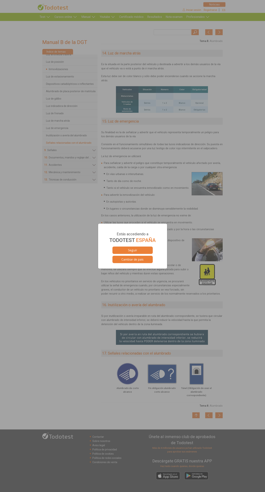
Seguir (132, 250)
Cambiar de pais (132, 259)
